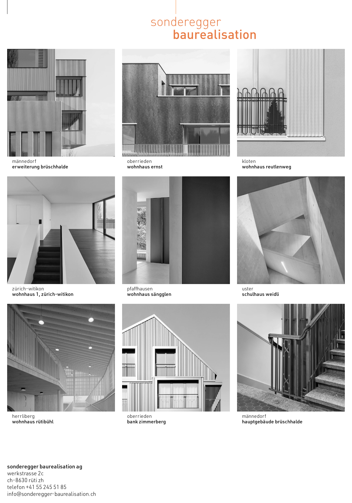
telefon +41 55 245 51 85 (37, 486)
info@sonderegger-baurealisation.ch (51, 493)
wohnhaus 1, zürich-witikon (42, 293)
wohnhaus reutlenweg (266, 166)
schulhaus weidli (260, 293)
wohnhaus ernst (145, 166)
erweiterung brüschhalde (40, 166)
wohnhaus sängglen (149, 293)
